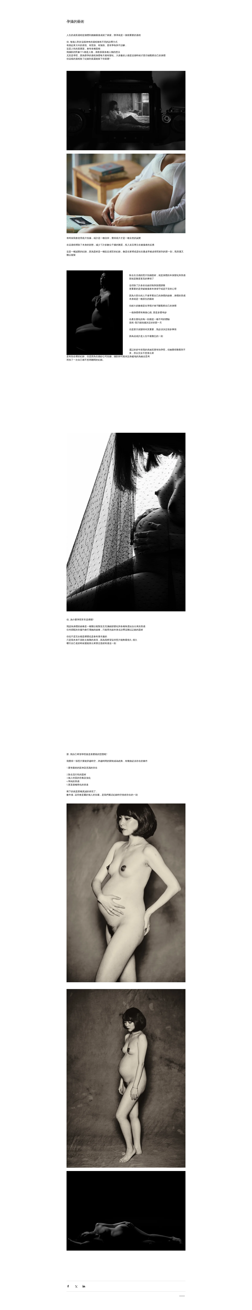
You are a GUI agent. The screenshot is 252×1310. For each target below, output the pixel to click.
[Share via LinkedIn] (83, 1286)
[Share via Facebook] (68, 1286)
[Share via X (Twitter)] (75, 1286)
